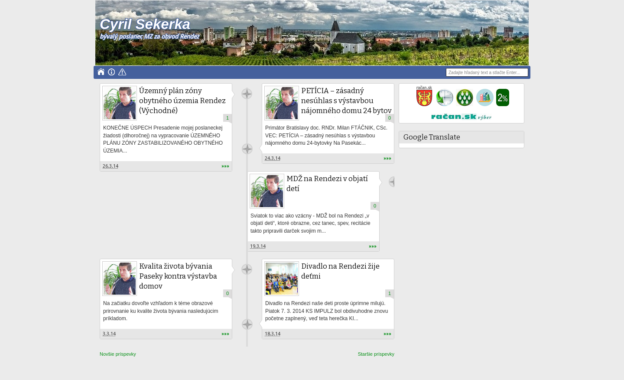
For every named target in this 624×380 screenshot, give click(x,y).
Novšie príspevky (118, 354)
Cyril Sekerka (145, 24)
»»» (225, 166)
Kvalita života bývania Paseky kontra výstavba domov (178, 276)
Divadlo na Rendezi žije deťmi (340, 271)
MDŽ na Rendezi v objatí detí (327, 184)
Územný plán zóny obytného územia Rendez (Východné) (182, 101)
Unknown (246, 93)
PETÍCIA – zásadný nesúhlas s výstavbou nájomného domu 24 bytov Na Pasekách (346, 106)
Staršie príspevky (376, 354)
